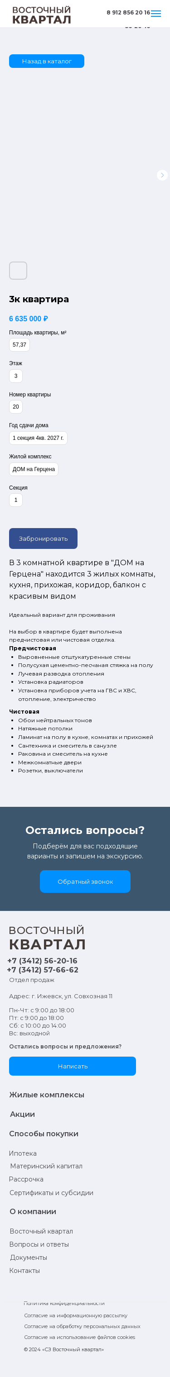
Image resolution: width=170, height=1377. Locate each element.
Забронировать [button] (43, 538)
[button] (85, 881)
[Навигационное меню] (156, 13)
